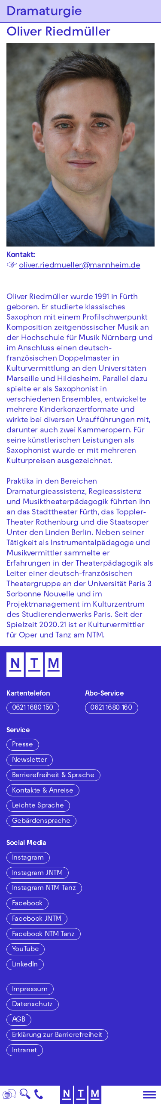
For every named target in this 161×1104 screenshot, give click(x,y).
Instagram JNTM (37, 873)
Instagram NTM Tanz (44, 888)
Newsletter (29, 760)
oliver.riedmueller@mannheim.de (79, 266)
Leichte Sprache (38, 806)
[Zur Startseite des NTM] (80, 1095)
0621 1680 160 (111, 708)
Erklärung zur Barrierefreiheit (57, 1035)
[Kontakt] (39, 1095)
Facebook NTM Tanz (43, 934)
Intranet (24, 1051)
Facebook (27, 904)
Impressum (30, 990)
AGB (18, 1020)
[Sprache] (9, 1095)
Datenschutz (32, 1004)
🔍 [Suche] (24, 1096)
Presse (22, 745)
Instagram (28, 858)
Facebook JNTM (36, 919)
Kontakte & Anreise (42, 791)
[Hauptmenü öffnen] (149, 1095)
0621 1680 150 (32, 708)
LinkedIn (25, 965)
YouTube (25, 949)
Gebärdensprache (41, 821)
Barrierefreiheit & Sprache (53, 775)
